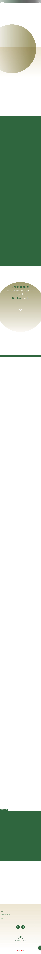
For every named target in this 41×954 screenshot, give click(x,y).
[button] (2, 2)
